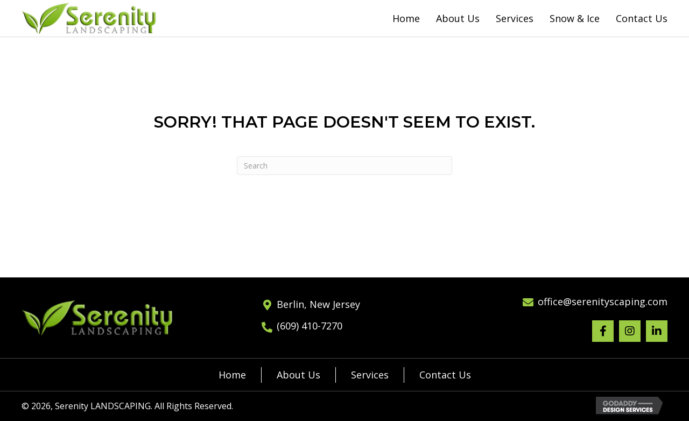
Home (232, 374)
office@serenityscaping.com (602, 301)
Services (370, 374)
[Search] (344, 165)
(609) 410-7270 (309, 325)
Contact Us (445, 374)
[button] (603, 331)
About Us (298, 374)
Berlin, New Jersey (318, 304)
